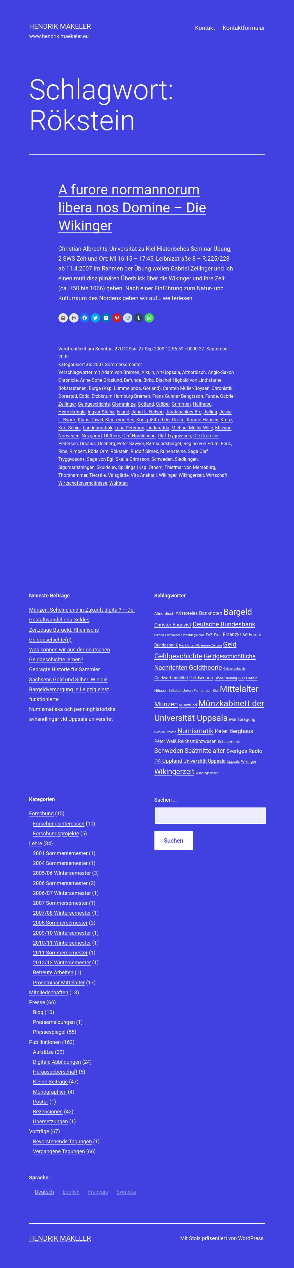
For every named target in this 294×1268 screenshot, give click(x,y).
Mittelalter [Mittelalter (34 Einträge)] (239, 689)
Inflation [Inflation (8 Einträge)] (175, 691)
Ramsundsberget (163, 443)
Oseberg (106, 443)
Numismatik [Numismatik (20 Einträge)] (195, 731)
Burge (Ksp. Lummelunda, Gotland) (125, 388)
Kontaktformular (244, 27)
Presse (37, 1002)
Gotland (146, 404)
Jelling (210, 412)
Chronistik (222, 388)
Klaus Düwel (90, 419)
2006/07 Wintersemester (62, 893)
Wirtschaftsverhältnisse (82, 483)
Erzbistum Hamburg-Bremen (121, 396)
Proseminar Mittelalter (59, 982)
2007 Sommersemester (117, 364)
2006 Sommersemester (60, 883)
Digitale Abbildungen (57, 1062)
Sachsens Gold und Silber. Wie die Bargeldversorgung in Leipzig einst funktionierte (69, 689)
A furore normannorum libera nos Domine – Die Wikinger (132, 207)
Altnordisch (194, 372)
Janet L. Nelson (147, 412)
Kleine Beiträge (50, 1082)
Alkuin (147, 372)
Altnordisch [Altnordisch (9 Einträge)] (164, 613)
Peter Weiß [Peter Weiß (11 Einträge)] (165, 741)
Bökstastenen (72, 388)
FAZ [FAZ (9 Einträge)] (209, 634)
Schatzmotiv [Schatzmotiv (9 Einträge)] (229, 741)
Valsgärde (118, 475)
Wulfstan (118, 483)
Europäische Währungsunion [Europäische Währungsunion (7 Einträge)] (184, 635)
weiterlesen (178, 298)
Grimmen (181, 404)
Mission (223, 428)
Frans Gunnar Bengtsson (177, 396)
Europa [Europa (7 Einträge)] (159, 635)
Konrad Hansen (202, 419)
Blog (38, 1012)
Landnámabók (98, 428)
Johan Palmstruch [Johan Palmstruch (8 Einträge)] (197, 691)
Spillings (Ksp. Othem (140, 467)
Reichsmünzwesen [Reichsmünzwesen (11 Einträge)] (197, 741)
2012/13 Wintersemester (62, 962)
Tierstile (97, 475)
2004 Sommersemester (60, 863)
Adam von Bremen (120, 372)
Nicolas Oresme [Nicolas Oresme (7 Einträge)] (165, 732)
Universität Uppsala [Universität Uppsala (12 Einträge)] (204, 761)
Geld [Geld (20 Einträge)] (229, 644)
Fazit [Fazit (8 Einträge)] (218, 635)
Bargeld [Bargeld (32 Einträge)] (238, 612)
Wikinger (168, 475)
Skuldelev (106, 467)
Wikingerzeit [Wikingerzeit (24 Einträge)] (174, 771)
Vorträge (39, 1131)
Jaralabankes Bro (184, 412)
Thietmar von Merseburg (190, 467)
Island (123, 412)
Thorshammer (73, 475)
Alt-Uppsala (168, 372)
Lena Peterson (129, 428)
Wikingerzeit (191, 475)
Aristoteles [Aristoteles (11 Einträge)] (187, 613)
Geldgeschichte (94, 404)
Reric (226, 443)
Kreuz (226, 419)
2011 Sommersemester (60, 953)
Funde (211, 396)
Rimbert (78, 451)
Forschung (41, 813)
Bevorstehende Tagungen (62, 1141)
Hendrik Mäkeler (60, 26)
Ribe (62, 451)
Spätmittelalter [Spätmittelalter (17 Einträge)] (205, 750)
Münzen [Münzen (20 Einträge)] (166, 704)
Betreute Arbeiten (53, 972)
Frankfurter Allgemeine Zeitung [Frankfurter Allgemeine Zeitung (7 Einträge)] (200, 645)
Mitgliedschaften (48, 992)
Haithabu (202, 404)
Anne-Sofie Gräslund (101, 380)
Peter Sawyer (130, 443)
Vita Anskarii (144, 475)
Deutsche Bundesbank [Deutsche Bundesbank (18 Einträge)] (224, 624)
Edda (84, 396)
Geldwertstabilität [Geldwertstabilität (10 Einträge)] (171, 677)
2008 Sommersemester (60, 923)
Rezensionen (48, 1111)
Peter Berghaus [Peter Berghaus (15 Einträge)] (234, 731)
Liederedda (157, 428)
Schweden (162, 459)
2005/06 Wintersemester (62, 873)
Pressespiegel (49, 1032)
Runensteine (173, 451)
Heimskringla (72, 412)
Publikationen (45, 1042)
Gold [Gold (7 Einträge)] (241, 678)
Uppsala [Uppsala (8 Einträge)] (233, 762)
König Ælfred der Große (160, 419)
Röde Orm (98, 451)
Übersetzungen (50, 1121)
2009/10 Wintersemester (62, 933)
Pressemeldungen (54, 1022)
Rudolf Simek (144, 451)
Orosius (88, 443)
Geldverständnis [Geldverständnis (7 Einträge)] (234, 669)
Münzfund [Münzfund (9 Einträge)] (188, 705)
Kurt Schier (69, 428)
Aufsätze (43, 1052)
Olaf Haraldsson (138, 435)
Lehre (35, 843)
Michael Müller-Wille (192, 428)
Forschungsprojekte (56, 833)
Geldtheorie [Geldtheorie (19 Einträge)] (205, 667)
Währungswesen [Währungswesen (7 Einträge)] (207, 773)
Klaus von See (119, 419)
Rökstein (120, 451)
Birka (148, 380)
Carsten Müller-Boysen (186, 388)
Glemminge (124, 404)
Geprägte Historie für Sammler (64, 669)
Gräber (163, 404)
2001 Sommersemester (60, 853)
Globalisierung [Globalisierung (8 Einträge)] (226, 678)
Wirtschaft (217, 475)
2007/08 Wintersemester (62, 913)
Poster (40, 1102)
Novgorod (92, 435)
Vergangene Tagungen (59, 1151)
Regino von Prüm (201, 443)
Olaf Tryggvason (174, 435)
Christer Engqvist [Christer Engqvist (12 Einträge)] (172, 625)
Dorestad (67, 396)
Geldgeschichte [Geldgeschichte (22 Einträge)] (178, 656)
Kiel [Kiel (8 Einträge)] (216, 691)
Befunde (132, 380)
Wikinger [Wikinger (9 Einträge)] (248, 761)
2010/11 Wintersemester (62, 943)
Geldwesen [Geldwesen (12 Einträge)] (201, 677)
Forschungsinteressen (58, 824)
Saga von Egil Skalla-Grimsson (118, 459)
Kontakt (205, 27)
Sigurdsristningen (76, 467)
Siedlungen (186, 459)
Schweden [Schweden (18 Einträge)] (168, 750)
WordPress (250, 1238)
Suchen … (165, 800)
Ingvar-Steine (101, 412)
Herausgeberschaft (55, 1072)
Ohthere (112, 435)
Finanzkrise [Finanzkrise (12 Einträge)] (235, 634)
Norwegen (69, 435)
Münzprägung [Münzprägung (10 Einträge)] (242, 719)
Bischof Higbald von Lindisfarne (189, 380)
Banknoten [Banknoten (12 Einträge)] (210, 613)
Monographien (50, 1092)
